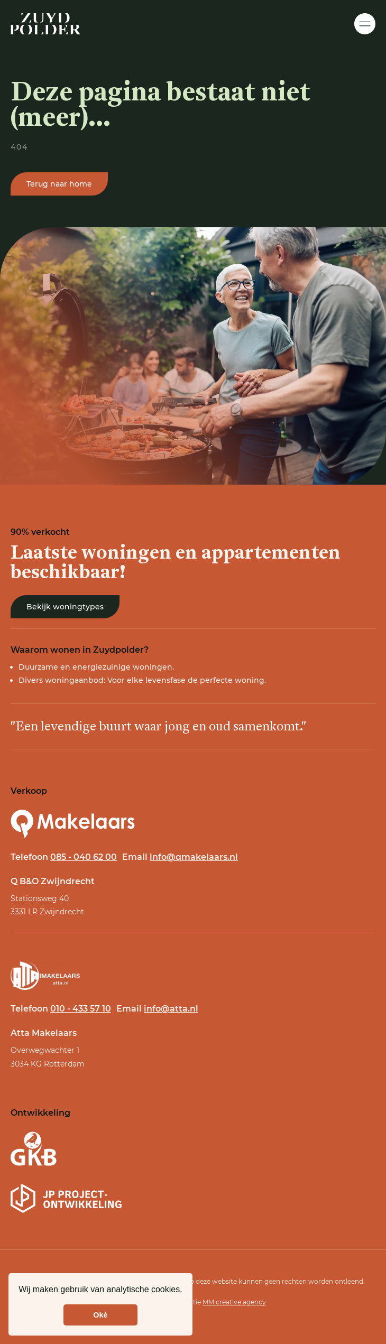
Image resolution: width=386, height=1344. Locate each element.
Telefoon (64, 857)
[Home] (45, 23)
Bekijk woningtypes (65, 606)
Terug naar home (59, 185)
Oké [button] (100, 1315)
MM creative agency (234, 1302)
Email (180, 857)
